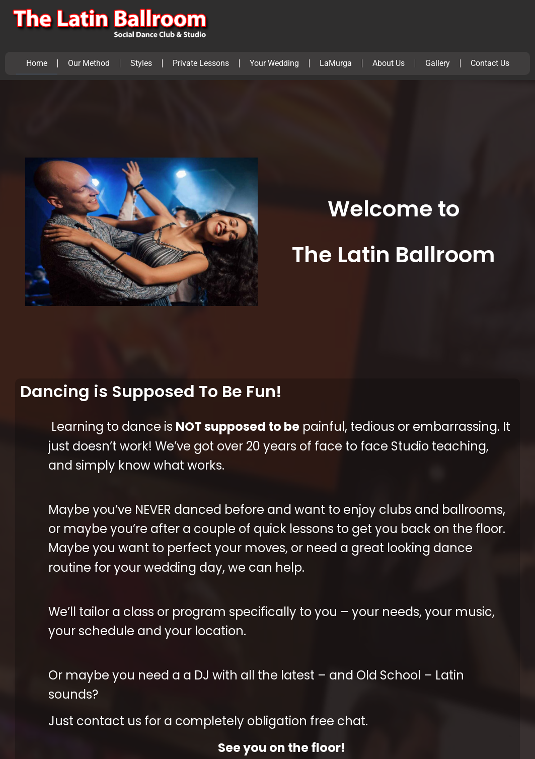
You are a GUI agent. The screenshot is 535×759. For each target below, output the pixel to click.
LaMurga (336, 63)
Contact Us (490, 63)
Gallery (437, 63)
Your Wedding (274, 63)
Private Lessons (201, 63)
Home (36, 63)
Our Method (89, 63)
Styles (141, 63)
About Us (388, 63)
